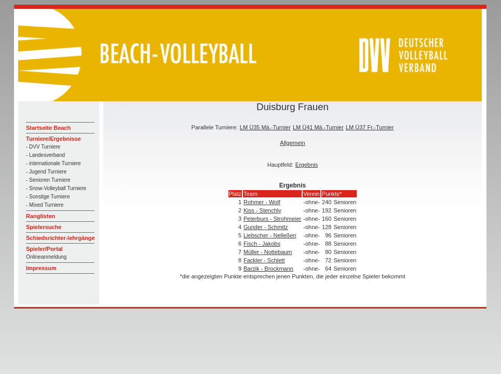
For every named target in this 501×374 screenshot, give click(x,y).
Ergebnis (306, 165)
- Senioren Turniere (48, 180)
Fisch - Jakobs (261, 244)
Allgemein (292, 143)
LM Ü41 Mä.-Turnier (318, 127)
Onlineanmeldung (46, 257)
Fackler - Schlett (264, 260)
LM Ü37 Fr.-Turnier (370, 127)
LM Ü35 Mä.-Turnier (265, 127)
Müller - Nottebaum (267, 252)
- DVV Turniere (43, 147)
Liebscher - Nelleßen (269, 235)
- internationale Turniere (53, 163)
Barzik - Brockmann (268, 268)
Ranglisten (40, 216)
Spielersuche (43, 227)
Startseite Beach (48, 128)
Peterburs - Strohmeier (272, 219)
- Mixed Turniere (44, 205)
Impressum (41, 268)
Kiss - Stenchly (262, 210)
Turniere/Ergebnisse (53, 139)
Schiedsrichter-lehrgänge (60, 238)
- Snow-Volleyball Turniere (56, 188)
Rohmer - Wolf (261, 202)
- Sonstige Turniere (48, 196)
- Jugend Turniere (46, 172)
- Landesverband (45, 155)
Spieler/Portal (44, 249)
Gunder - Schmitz (265, 227)
